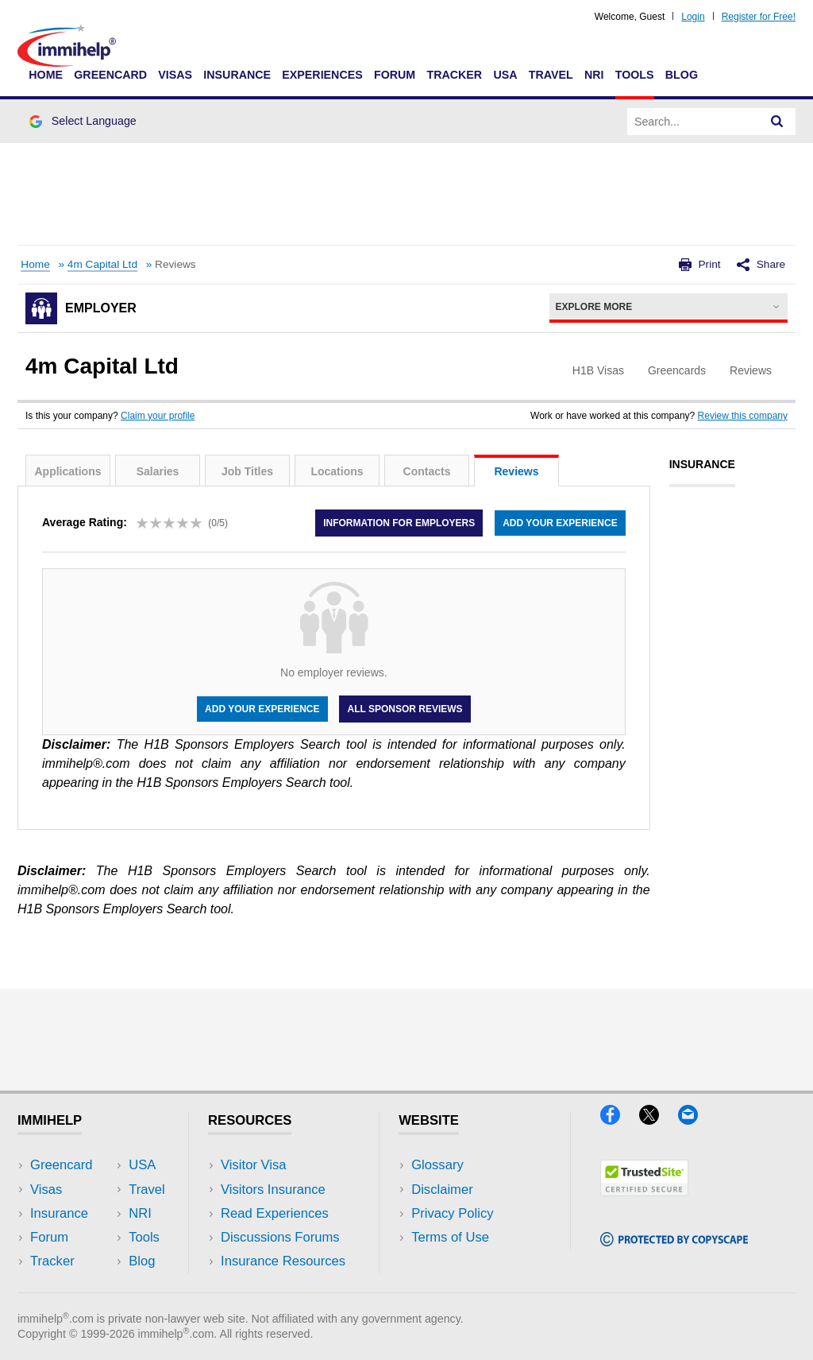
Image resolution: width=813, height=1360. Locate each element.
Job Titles (247, 471)
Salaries (158, 471)
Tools (634, 74)
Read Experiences (275, 1213)
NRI (594, 74)
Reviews (516, 471)
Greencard (110, 74)
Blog (681, 74)
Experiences (322, 74)
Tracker (454, 74)
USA (505, 74)
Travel (551, 74)
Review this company (743, 415)
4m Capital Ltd (102, 264)
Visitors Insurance (273, 1189)
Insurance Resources (283, 1261)
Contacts (427, 471)
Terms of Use (450, 1237)
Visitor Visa (253, 1164)
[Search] (777, 121)
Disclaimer (442, 1189)
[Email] (695, 1119)
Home (46, 74)
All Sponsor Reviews (404, 709)
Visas (175, 74)
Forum (394, 74)
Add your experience (560, 523)
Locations (336, 471)
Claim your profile (158, 415)
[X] (658, 1119)
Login (692, 16)
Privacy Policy (452, 1213)
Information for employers (399, 523)
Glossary (437, 1164)
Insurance (237, 74)
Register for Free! (759, 16)
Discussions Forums (280, 1237)
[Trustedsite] (644, 1191)
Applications (67, 471)
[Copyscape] (674, 1241)
